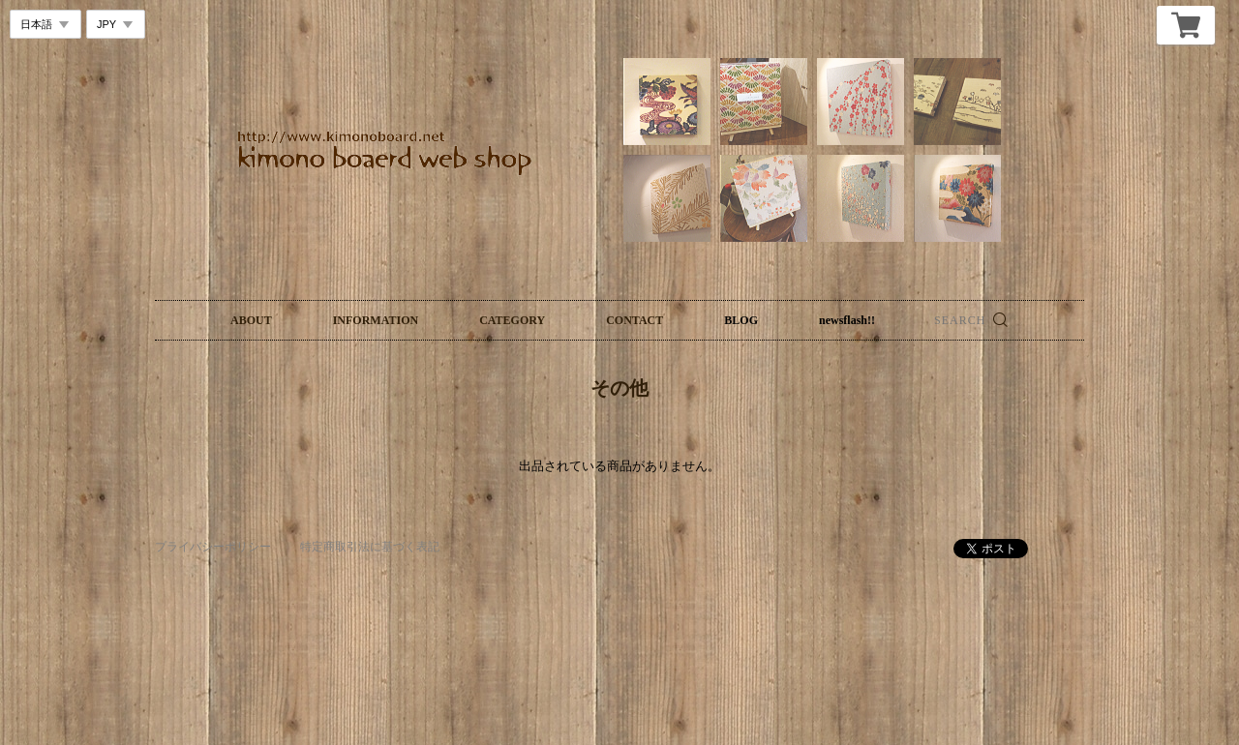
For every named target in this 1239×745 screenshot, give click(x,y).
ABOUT (251, 320)
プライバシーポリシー (213, 546)
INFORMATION (375, 320)
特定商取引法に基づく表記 (369, 546)
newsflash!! (847, 320)
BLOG (741, 320)
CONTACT (634, 320)
